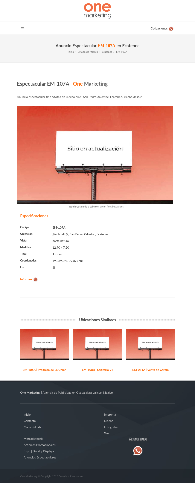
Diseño (108, 421)
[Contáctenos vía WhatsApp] (162, 27)
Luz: (22, 267)
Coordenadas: (28, 260)
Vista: (23, 240)
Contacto (30, 421)
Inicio (71, 51)
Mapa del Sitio (33, 427)
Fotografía (110, 427)
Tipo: (23, 253)
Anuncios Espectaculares (40, 457)
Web (107, 433)
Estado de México (88, 51)
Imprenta (110, 414)
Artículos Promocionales (40, 445)
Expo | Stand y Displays (39, 451)
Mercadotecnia (33, 438)
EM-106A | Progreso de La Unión (44, 370)
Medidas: (26, 247)
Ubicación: (26, 233)
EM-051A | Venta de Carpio (150, 370)
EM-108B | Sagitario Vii (97, 370)
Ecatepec (107, 51)
